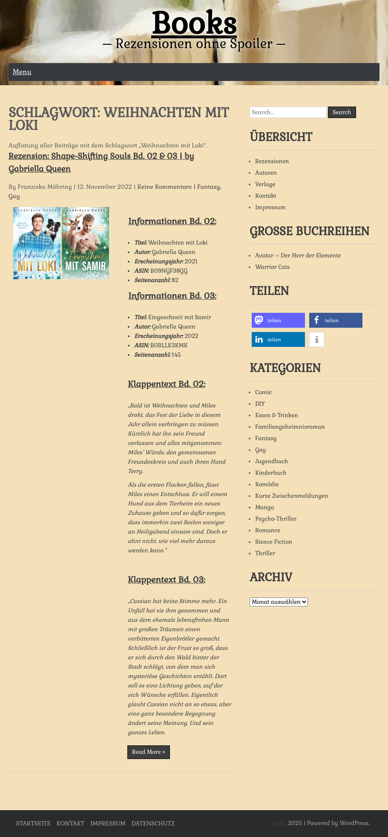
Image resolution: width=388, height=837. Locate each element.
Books (194, 23)
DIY (260, 403)
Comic (263, 392)
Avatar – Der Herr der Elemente (298, 255)
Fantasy (208, 186)
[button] (278, 320)
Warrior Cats (272, 267)
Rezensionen (272, 161)
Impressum (270, 207)
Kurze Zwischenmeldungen (291, 495)
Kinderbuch (271, 472)
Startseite (33, 823)
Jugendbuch (271, 461)
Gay (14, 196)
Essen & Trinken (276, 415)
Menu (22, 71)
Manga (264, 507)
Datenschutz (153, 823)
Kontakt (265, 195)
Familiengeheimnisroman (290, 426)
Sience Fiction (273, 541)
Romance (267, 530)
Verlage (265, 184)
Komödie (267, 484)
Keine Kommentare (165, 186)
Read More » (148, 752)
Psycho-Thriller (275, 518)
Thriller (265, 553)
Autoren (266, 172)
